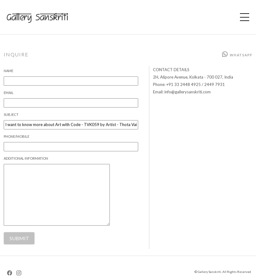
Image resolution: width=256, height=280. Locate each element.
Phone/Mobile (16, 138)
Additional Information (26, 160)
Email (9, 95)
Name (8, 73)
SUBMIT (19, 240)
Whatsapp (237, 57)
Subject (11, 116)
